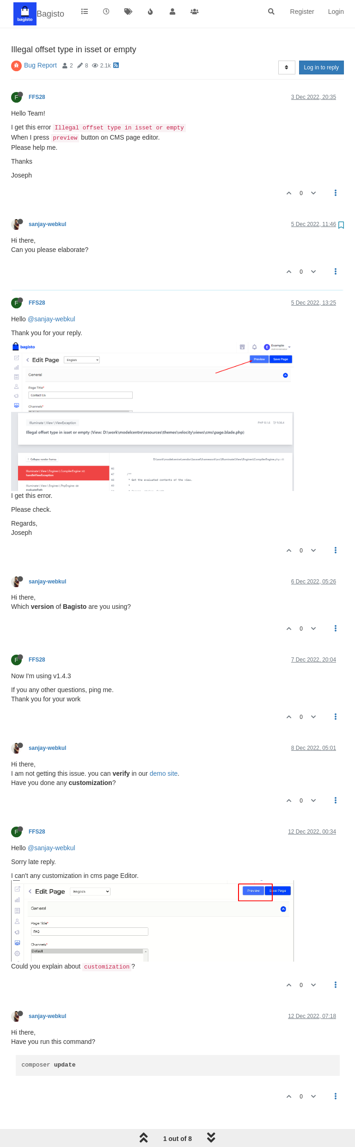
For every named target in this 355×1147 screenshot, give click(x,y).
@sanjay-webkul (51, 319)
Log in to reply (321, 67)
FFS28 (37, 97)
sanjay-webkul (47, 224)
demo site (164, 773)
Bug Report (40, 65)
